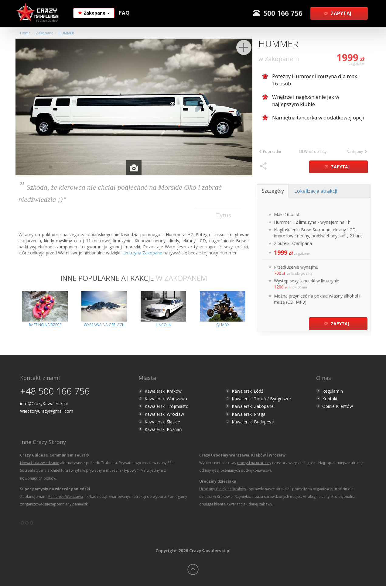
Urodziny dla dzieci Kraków (222, 488)
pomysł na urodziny (254, 462)
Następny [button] (357, 151)
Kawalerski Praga (248, 414)
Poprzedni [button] (269, 151)
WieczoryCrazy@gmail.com (46, 411)
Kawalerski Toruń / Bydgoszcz (261, 399)
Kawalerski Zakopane (253, 406)
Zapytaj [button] (338, 13)
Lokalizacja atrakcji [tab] (315, 191)
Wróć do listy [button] (312, 151)
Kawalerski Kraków (163, 391)
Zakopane (94, 13)
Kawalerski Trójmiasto (167, 406)
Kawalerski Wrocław (164, 414)
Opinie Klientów (337, 406)
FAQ (124, 12)
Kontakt (330, 399)
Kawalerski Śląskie (162, 422)
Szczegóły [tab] (273, 191)
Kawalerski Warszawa (166, 399)
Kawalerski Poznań (163, 429)
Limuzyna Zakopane (142, 253)
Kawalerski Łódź (247, 391)
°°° (27, 525)
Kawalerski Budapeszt (253, 422)
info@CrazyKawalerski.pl (44, 403)
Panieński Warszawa (65, 496)
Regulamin (332, 391)
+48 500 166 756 (55, 391)
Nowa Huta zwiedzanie (39, 462)
